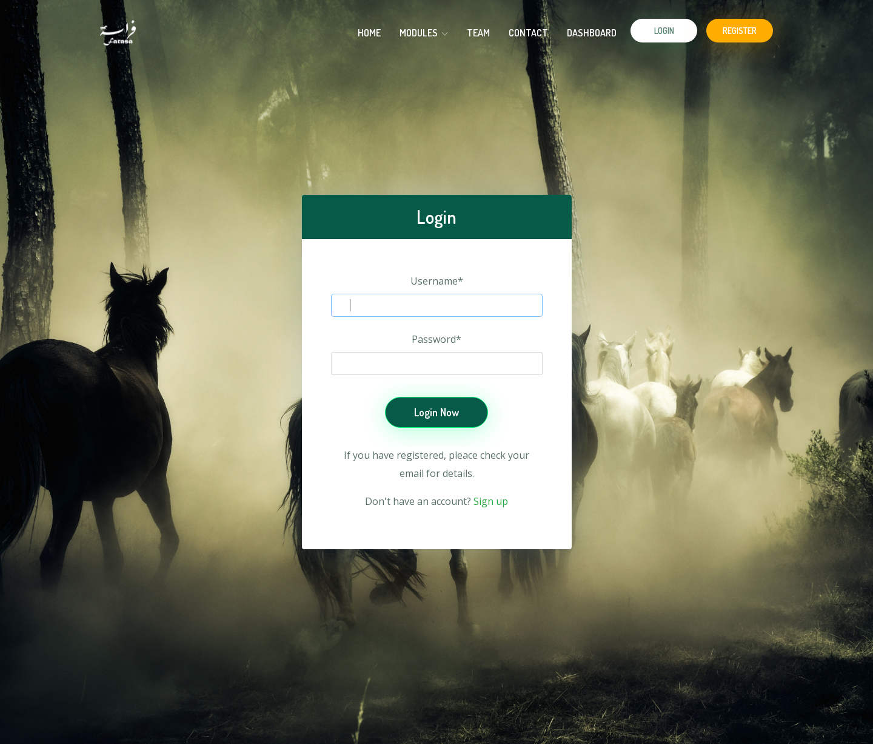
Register (740, 30)
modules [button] (424, 33)
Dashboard (592, 33)
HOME (369, 33)
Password (436, 339)
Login (664, 30)
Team (478, 33)
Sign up (490, 501)
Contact (528, 33)
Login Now (436, 412)
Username (436, 281)
